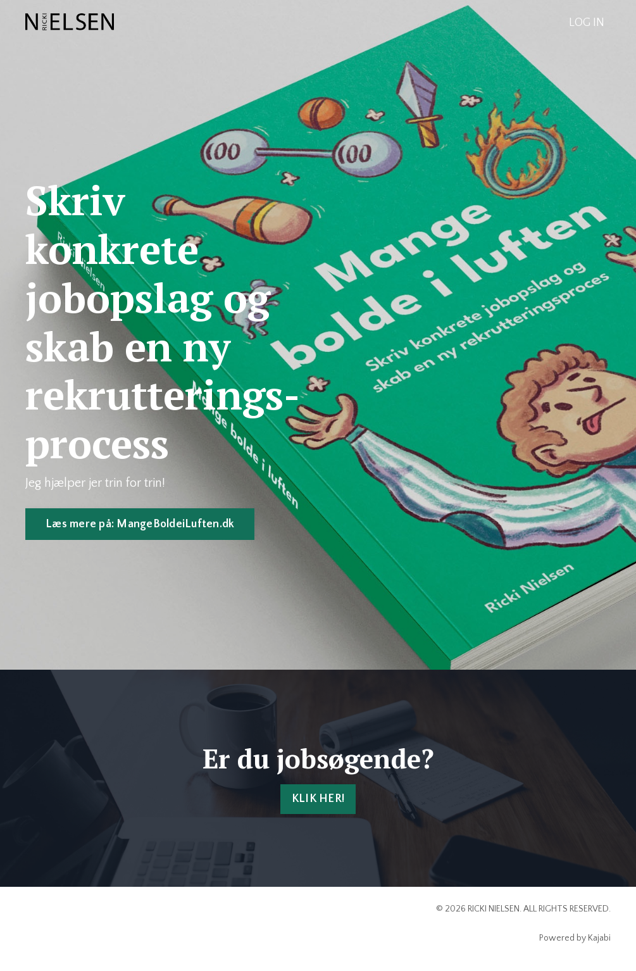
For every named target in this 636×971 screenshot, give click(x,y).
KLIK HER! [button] (318, 798)
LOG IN (586, 22)
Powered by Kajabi (575, 938)
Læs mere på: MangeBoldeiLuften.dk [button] (140, 524)
